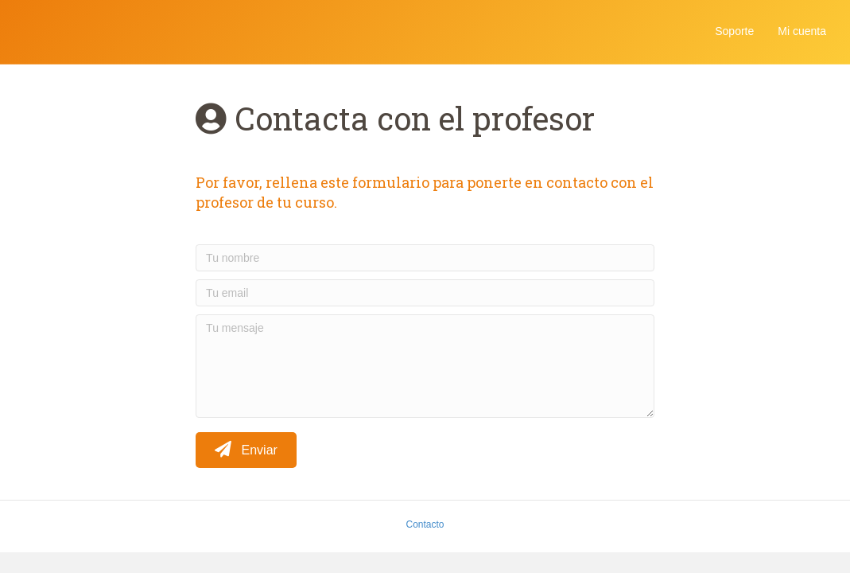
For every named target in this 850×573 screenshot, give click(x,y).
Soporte (734, 31)
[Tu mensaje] (425, 366)
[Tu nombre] (425, 257)
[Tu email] (425, 292)
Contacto (425, 524)
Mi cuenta (802, 31)
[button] (246, 450)
